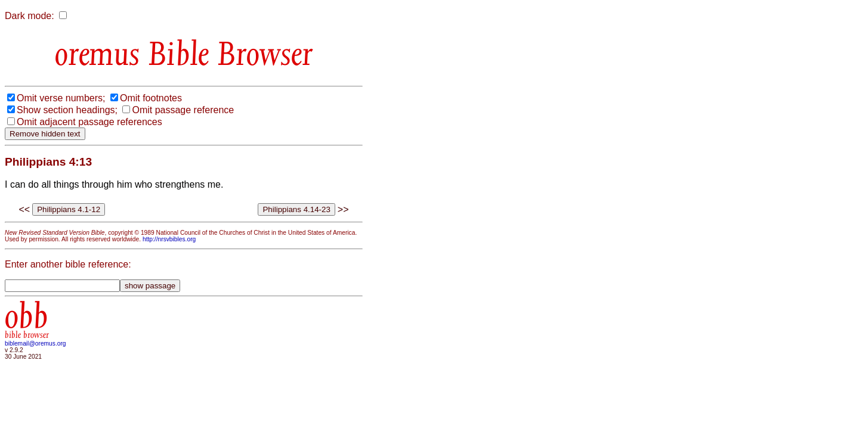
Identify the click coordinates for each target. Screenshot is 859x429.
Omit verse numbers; (61, 98)
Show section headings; (67, 110)
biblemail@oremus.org (35, 343)
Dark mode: (29, 16)
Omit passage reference (183, 110)
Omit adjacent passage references (89, 122)
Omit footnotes (151, 98)
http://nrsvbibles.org (169, 239)
